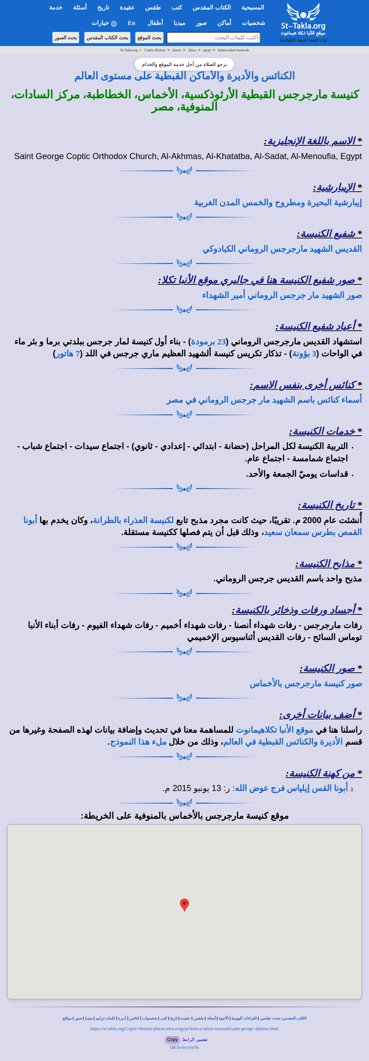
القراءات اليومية (244, 1018)
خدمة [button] (56, 7)
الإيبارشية (335, 187)
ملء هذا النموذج (138, 741)
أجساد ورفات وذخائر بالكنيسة (295, 610)
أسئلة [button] (80, 7)
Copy (172, 1039)
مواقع (67, 1018)
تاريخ (173, 1018)
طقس (199, 1018)
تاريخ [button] (103, 7)
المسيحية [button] (252, 7)
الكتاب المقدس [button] (212, 7)
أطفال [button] (155, 23)
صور (78, 1018)
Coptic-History (155, 50)
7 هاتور (68, 353)
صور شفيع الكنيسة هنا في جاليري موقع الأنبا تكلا (258, 280)
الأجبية (223, 1018)
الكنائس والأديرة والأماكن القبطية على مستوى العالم (184, 75)
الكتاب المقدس (294, 1018)
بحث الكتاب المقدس (107, 37)
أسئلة (211, 1018)
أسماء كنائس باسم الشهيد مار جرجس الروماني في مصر (264, 399)
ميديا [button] (179, 23)
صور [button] (201, 23)
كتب (163, 1018)
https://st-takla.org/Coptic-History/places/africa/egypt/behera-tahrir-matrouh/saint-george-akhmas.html (185, 1028)
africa (192, 50)
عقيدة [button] (127, 7)
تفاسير (265, 1018)
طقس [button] (153, 7)
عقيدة (185, 1018)
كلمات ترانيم (105, 1018)
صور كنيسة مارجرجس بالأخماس (306, 683)
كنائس (134, 1018)
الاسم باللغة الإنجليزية (311, 141)
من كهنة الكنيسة (322, 773)
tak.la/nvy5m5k (184, 1047)
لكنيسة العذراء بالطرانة (133, 520)
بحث (276, 1018)
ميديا (88, 1018)
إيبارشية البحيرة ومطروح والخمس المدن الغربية (278, 202)
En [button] (132, 23)
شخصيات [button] (256, 23)
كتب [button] (176, 7)
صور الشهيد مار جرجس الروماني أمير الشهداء (282, 295)
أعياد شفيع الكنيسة (317, 326)
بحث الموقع (149, 37)
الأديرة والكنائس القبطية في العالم (283, 741)
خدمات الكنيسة (323, 431)
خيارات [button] (104, 23)
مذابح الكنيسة (327, 563)
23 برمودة (208, 341)
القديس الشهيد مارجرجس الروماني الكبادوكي (282, 248)
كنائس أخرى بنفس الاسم (304, 385)
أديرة (122, 1018)
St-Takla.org (128, 50)
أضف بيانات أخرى (319, 714)
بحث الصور (65, 37)
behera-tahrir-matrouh (233, 50)
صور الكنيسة (329, 668)
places (177, 50)
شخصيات (149, 1018)
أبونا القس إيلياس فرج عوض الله (291, 788)
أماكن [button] (224, 23)
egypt (207, 50)
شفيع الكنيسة (327, 233)
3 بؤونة (304, 353)
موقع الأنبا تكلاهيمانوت (274, 729)
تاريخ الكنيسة (328, 505)
